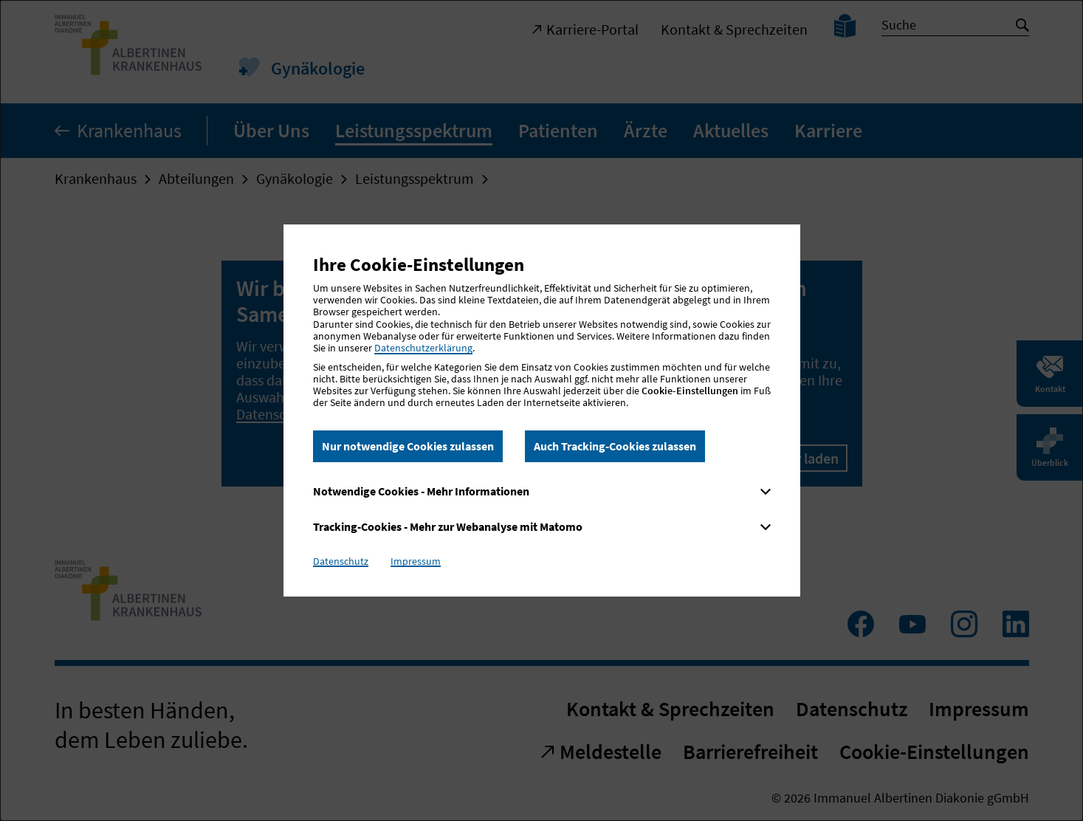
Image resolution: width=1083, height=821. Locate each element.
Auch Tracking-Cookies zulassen (615, 446)
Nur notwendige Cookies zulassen (408, 446)
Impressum (416, 561)
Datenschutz (340, 561)
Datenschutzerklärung (423, 347)
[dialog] (541, 410)
